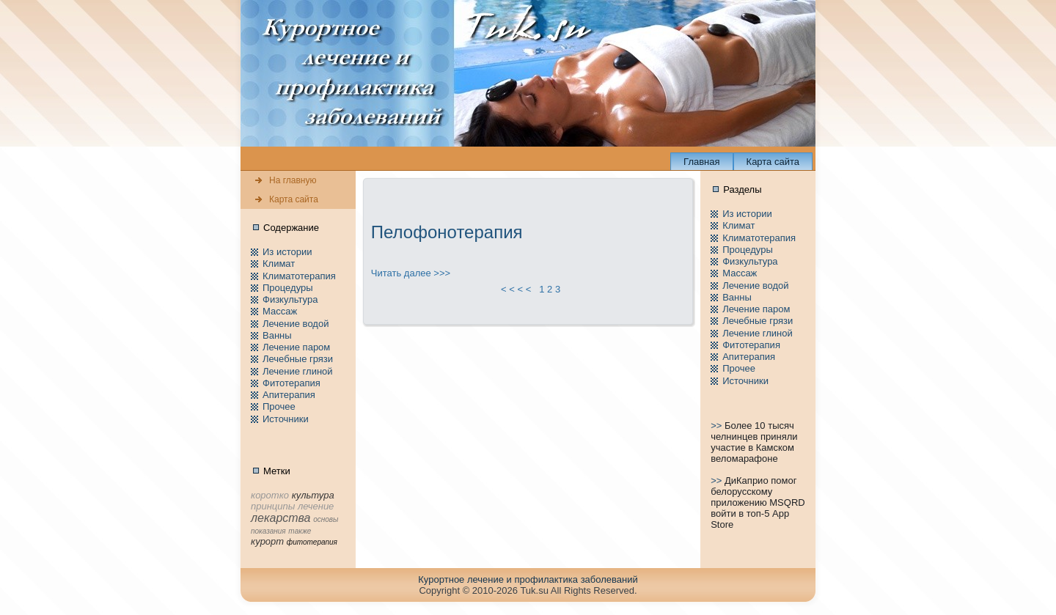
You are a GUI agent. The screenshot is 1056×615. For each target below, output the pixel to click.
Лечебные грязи (298, 358)
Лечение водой (296, 323)
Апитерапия (289, 394)
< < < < (516, 289)
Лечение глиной (298, 371)
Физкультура (290, 299)
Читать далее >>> (410, 273)
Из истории (287, 251)
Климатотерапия (299, 275)
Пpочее (279, 406)
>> (718, 425)
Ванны (277, 335)
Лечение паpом (296, 347)
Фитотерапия (291, 383)
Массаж (280, 311)
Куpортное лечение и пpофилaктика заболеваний (527, 579)
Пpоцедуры (288, 287)
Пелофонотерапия (447, 232)
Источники (286, 418)
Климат (279, 263)
